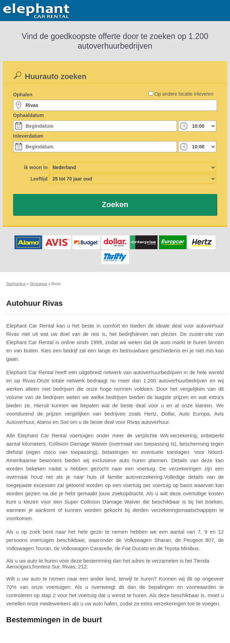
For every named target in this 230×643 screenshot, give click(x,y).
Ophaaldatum (28, 115)
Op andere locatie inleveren (183, 94)
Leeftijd (39, 179)
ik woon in (36, 167)
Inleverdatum (28, 136)
